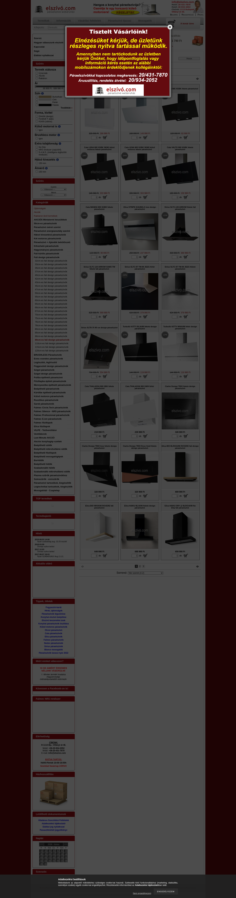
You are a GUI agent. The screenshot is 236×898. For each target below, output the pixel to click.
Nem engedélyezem (142, 893)
